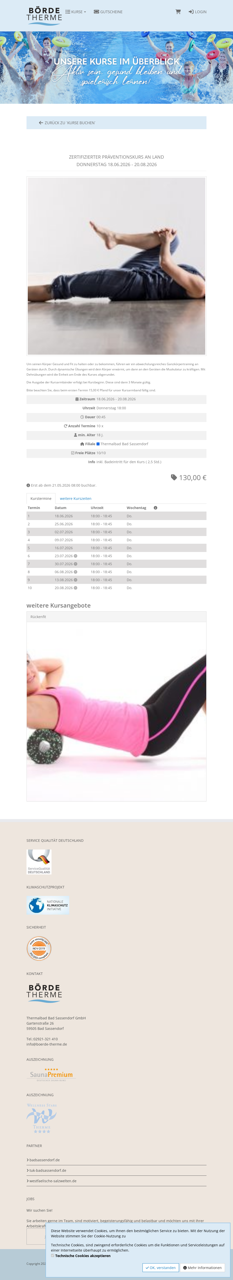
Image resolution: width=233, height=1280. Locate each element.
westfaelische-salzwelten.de (53, 1180)
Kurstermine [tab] (41, 498)
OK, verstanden (161, 1267)
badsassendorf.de (45, 1160)
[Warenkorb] (178, 11)
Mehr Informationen (202, 1267)
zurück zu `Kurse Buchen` (67, 122)
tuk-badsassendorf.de (48, 1170)
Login (197, 11)
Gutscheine (108, 11)
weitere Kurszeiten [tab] (76, 498)
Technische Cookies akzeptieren (82, 1255)
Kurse (76, 11)
